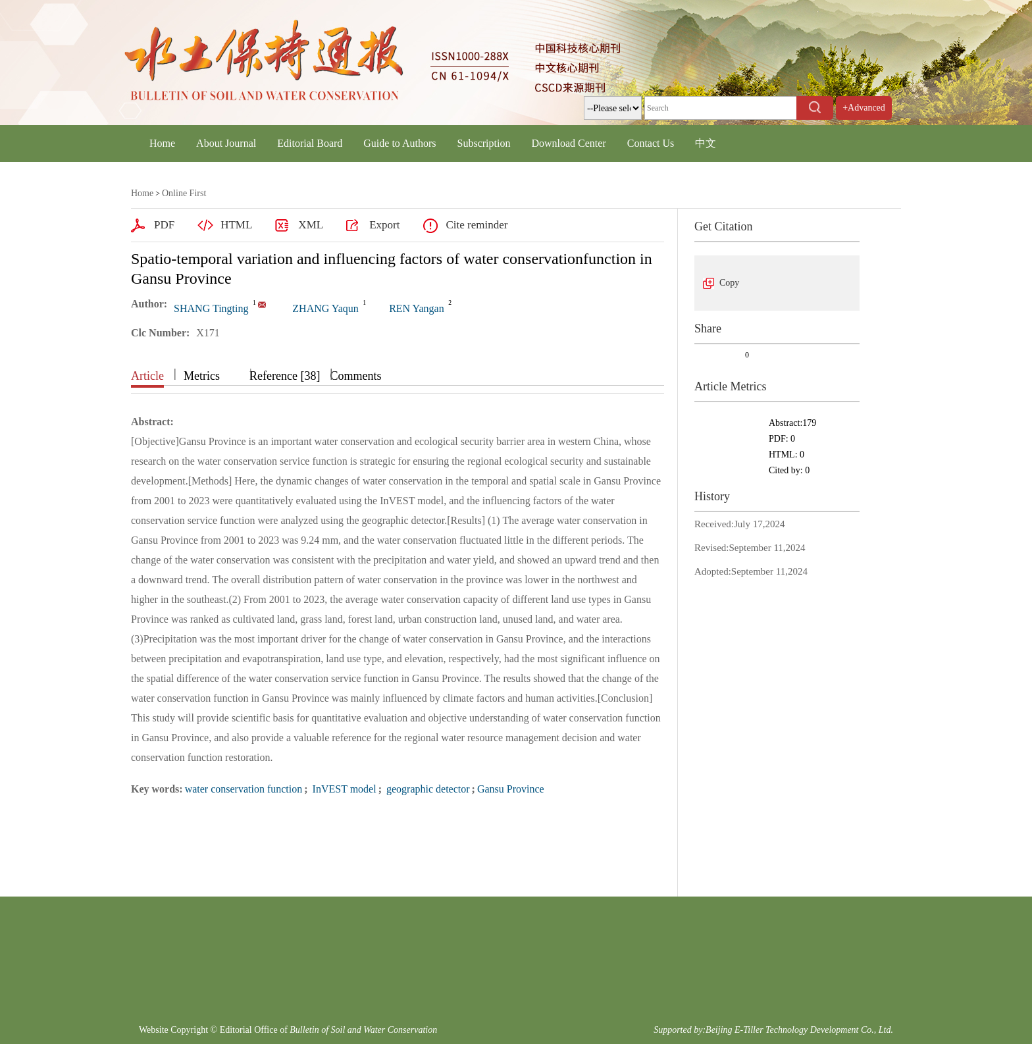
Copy (729, 283)
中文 (705, 143)
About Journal (226, 143)
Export (384, 225)
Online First (184, 193)
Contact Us (651, 143)
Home (162, 143)
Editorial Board (309, 143)
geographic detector (427, 789)
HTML (236, 225)
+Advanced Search (863, 119)
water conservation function (244, 789)
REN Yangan (416, 308)
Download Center (568, 143)
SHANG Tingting (211, 308)
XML (310, 225)
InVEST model (343, 789)
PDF (164, 225)
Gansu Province (510, 789)
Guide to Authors (399, 143)
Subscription (484, 143)
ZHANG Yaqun (325, 308)
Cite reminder (476, 225)
